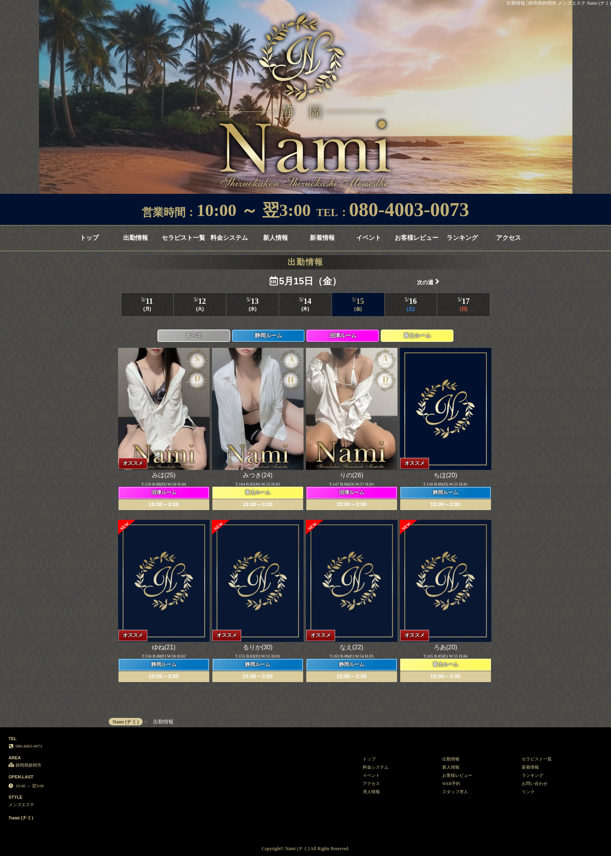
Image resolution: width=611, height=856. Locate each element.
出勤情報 (135, 237)
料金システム (229, 237)
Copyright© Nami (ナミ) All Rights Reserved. (305, 848)
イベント (368, 237)
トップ (89, 237)
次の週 (428, 281)
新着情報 (322, 237)
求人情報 (371, 791)
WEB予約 (451, 783)
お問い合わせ (534, 783)
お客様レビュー (416, 237)
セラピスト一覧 (183, 237)
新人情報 (275, 237)
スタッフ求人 (455, 791)
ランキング (462, 237)
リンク (528, 791)
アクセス (508, 237)
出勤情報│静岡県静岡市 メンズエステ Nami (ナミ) (559, 3)
